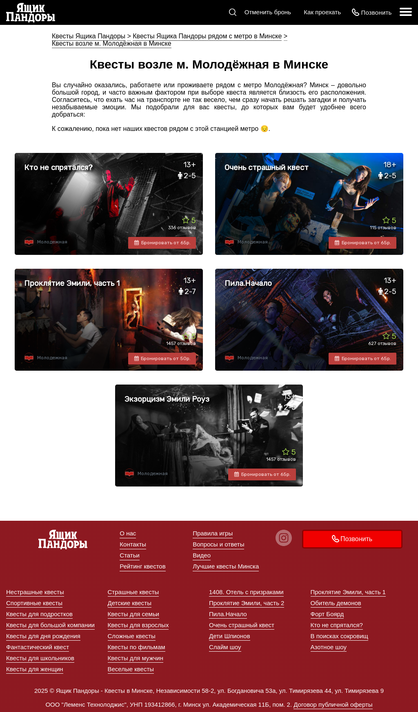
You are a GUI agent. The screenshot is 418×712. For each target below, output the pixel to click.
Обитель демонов (336, 602)
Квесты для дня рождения (43, 635)
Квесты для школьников (40, 658)
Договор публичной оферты (332, 704)
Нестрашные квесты (35, 591)
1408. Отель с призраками (246, 591)
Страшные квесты (133, 591)
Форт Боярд (327, 613)
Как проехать (322, 12)
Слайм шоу (225, 646)
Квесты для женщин (34, 669)
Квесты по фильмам (136, 646)
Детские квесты (130, 602)
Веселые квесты (131, 669)
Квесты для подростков (39, 613)
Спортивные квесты (34, 602)
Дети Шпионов (229, 635)
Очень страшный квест (241, 624)
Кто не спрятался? (337, 624)
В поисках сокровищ (339, 635)
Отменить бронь (268, 12)
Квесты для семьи (133, 613)
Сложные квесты (132, 635)
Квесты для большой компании (50, 624)
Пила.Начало (228, 613)
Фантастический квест (37, 646)
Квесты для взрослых (138, 624)
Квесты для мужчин (136, 658)
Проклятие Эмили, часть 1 (348, 591)
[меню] (406, 12)
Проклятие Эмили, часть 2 (246, 602)
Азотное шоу (329, 646)
